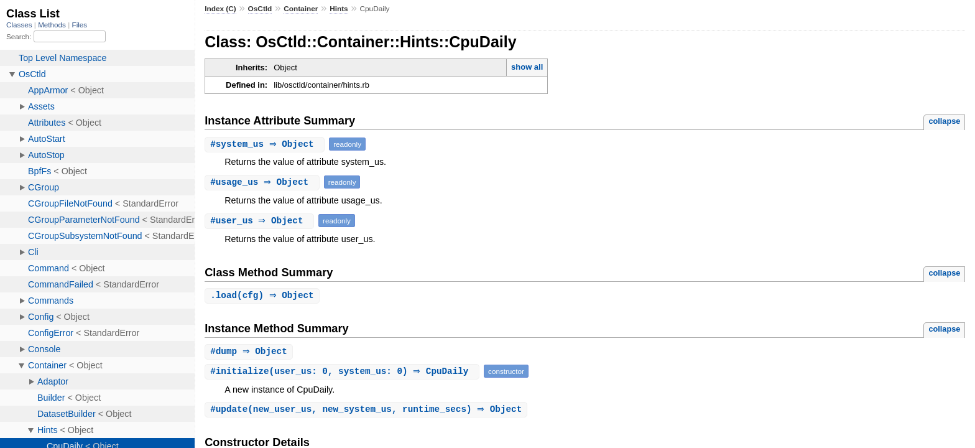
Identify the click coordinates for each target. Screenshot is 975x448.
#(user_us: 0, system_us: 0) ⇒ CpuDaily (343, 372)
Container (301, 8)
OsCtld (260, 8)
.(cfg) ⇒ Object (263, 296)
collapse (944, 121)
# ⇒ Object (266, 144)
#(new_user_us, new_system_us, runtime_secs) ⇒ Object (367, 411)
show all (527, 67)
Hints (339, 8)
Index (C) (220, 8)
